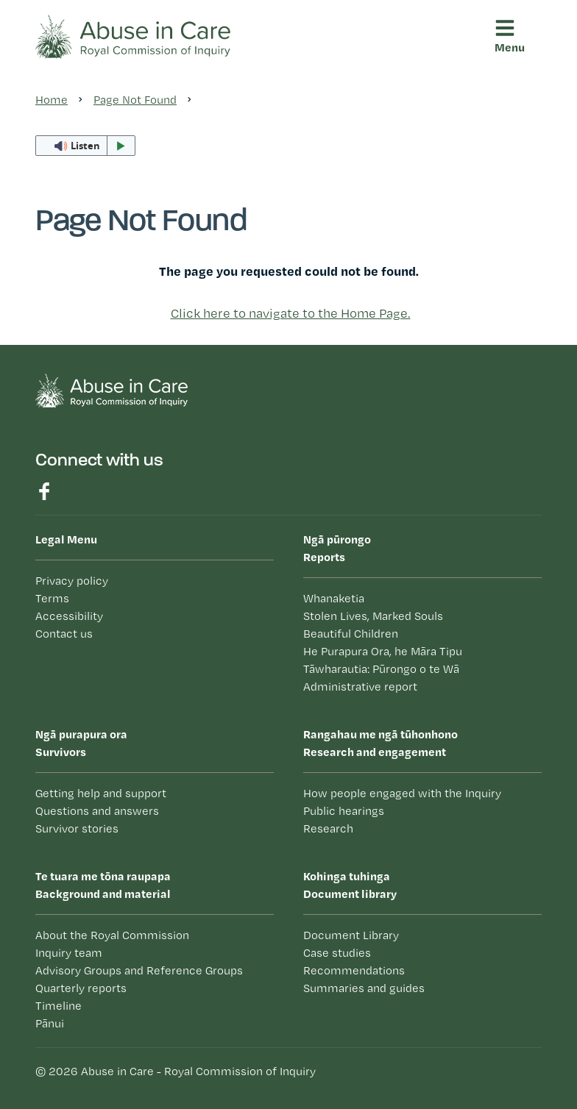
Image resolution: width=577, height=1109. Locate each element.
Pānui (49, 1023)
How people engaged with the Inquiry (402, 793)
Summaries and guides (364, 988)
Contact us (64, 634)
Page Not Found (135, 100)
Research (328, 828)
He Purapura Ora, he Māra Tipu (382, 651)
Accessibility (69, 616)
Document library (422, 884)
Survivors (154, 742)
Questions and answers (97, 811)
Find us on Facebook (44, 491)
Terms (52, 598)
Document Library (351, 935)
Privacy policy (71, 581)
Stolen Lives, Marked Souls (373, 616)
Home (51, 100)
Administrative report (360, 686)
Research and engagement (422, 742)
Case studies (337, 953)
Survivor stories (76, 828)
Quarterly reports (81, 988)
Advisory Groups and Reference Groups (139, 970)
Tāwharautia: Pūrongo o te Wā (381, 669)
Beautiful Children (350, 634)
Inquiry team (68, 953)
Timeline (58, 1006)
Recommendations (354, 970)
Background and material (154, 884)
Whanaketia (333, 598)
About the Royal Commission (112, 935)
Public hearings (343, 811)
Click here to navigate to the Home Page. (291, 313)
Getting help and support (100, 793)
